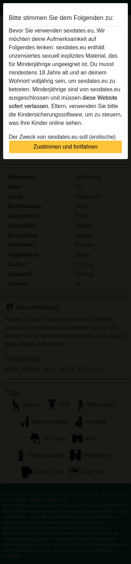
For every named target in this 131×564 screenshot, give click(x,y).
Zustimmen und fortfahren (65, 147)
